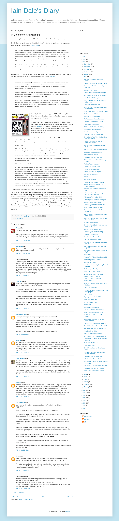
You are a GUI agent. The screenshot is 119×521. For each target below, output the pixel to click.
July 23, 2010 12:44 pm (23, 253)
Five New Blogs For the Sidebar (93, 237)
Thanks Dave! (88, 294)
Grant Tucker (88, 416)
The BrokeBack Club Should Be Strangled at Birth (93, 142)
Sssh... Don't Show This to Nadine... (94, 371)
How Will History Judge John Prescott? (95, 95)
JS (85, 422)
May (85, 376)
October (86, 69)
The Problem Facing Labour (92, 166)
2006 (84, 398)
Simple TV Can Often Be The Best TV (95, 328)
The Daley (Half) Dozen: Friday (93, 157)
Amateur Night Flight (90, 262)
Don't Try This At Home (90, 90)
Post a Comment (19, 492)
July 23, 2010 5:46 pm (22, 450)
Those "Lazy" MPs (89, 345)
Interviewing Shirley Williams (92, 259)
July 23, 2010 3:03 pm (22, 396)
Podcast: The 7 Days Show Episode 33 (95, 149)
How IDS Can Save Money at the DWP (95, 326)
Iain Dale (87, 419)
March (86, 382)
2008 (84, 393)
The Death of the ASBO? (91, 114)
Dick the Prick (20, 358)
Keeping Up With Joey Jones (92, 239)
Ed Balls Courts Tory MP (91, 222)
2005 (84, 400)
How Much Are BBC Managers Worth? (95, 336)
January (86, 387)
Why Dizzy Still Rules (90, 179)
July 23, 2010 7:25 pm (22, 470)
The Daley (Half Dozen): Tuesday (93, 121)
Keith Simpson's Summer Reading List (95, 199)
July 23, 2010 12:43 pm (23, 240)
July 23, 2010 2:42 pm (22, 376)
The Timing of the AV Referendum (94, 310)
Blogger (67, 511)
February (87, 384)
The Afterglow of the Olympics (92, 132)
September (87, 72)
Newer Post (15, 496)
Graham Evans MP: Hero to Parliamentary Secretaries (92, 277)
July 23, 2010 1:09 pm (22, 308)
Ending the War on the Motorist (93, 152)
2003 (84, 405)
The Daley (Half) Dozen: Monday (93, 134)
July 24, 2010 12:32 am (23, 488)
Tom (17, 228)
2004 (84, 403)
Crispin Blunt (19, 218)
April (85, 379)
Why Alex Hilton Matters (91, 174)
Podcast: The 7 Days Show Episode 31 (95, 323)
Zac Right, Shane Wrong (91, 234)
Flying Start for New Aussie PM (93, 271)
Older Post (70, 496)
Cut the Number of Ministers (92, 307)
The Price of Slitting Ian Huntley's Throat (95, 83)
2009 (84, 390)
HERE (39, 126)
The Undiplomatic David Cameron (94, 119)
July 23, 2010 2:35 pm (22, 352)
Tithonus (19, 281)
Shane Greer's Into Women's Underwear (95, 365)
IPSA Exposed (88, 177)
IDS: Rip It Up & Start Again (92, 98)
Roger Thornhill (21, 314)
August (86, 74)
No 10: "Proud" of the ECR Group (93, 274)
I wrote (52, 76)
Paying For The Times (90, 299)
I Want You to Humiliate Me (92, 104)
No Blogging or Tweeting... (91, 269)
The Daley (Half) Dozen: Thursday (94, 182)
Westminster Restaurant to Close (93, 312)
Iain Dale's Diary (35, 10)
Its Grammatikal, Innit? (90, 302)
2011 (84, 59)
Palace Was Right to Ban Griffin (93, 197)
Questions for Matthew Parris (92, 129)
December (87, 64)
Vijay (17, 456)
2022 (84, 56)
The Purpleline (20, 402)
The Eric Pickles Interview (91, 164)
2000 (84, 408)
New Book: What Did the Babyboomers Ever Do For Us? (95, 225)
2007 (84, 395)
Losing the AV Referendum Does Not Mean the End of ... (94, 353)
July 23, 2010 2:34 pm (22, 334)
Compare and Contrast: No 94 (92, 202)
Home (42, 496)
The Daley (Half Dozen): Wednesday (94, 205)
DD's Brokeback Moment (91, 154)
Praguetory (19, 246)
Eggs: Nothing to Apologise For (93, 333)
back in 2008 (35, 45)
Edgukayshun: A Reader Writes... (93, 297)
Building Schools (89, 281)
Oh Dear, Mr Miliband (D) (91, 343)
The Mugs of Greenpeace (91, 124)
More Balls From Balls (90, 331)
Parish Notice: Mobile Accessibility (94, 127)
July (85, 77)
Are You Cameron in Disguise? (93, 172)
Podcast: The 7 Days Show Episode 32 (95, 257)
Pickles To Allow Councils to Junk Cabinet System (93, 185)
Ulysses (18, 340)
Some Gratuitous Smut (90, 287)
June (85, 374)
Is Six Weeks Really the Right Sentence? (96, 111)
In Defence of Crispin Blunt (91, 169)
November (87, 66)
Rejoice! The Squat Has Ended (93, 229)
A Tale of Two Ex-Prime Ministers (93, 207)
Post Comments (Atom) (26, 499)
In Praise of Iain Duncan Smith (93, 359)
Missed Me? (87, 254)
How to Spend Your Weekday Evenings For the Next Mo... (95, 137)
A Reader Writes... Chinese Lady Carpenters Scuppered (93, 193)
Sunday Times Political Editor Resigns (95, 92)
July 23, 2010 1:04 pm (22, 275)
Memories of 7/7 (88, 304)
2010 (84, 62)
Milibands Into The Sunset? (92, 116)
